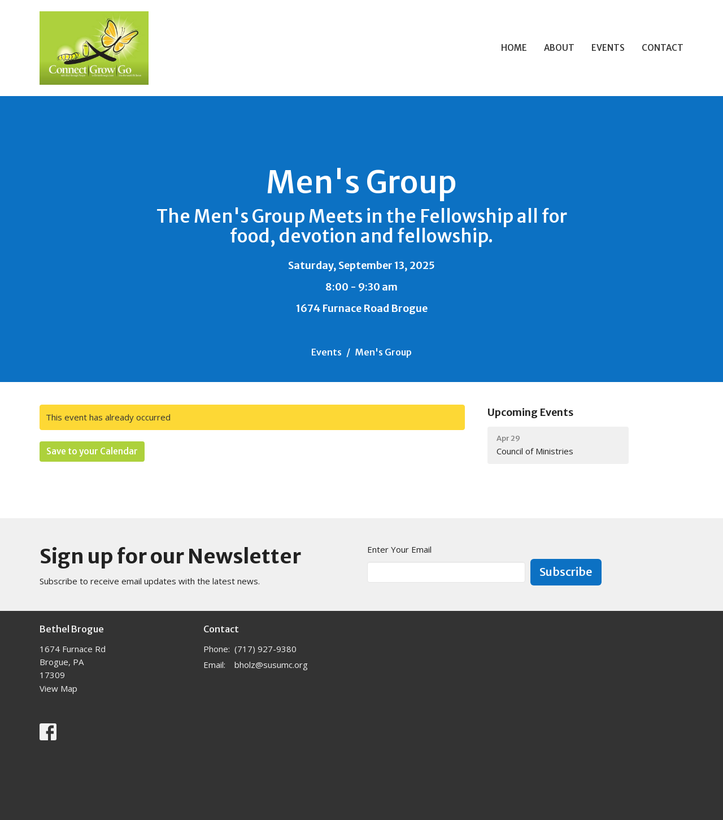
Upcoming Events (530, 412)
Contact (662, 47)
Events (608, 47)
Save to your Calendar (92, 451)
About (559, 47)
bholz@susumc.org (271, 664)
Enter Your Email (399, 549)
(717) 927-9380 (265, 648)
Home (514, 47)
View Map (58, 688)
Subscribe (566, 572)
